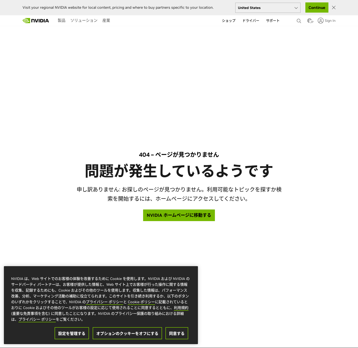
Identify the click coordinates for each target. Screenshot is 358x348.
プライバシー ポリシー (104, 302)
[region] (101, 305)
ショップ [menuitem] (229, 20)
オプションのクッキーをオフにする (127, 333)
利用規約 (181, 307)
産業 (106, 20)
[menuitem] (61, 20)
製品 (61, 20)
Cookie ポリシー (141, 302)
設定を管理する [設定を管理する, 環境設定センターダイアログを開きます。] (71, 333)
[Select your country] (268, 8)
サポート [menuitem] (273, 20)
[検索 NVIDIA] (299, 19)
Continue (317, 7)
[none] (299, 18)
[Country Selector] (309, 22)
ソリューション (84, 20)
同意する (177, 333)
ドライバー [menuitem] (250, 20)
